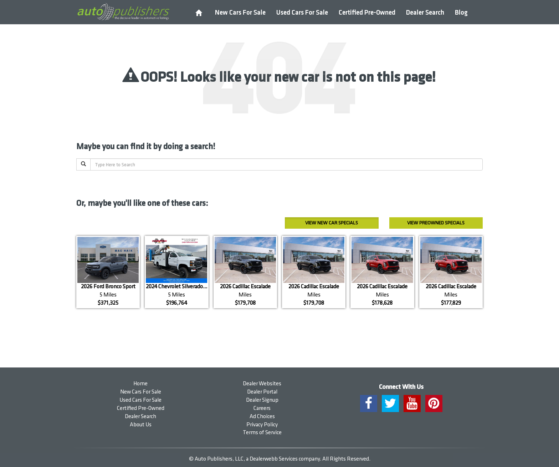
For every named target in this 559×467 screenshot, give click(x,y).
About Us (141, 424)
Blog (461, 13)
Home (140, 383)
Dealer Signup (262, 400)
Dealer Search (425, 13)
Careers (262, 408)
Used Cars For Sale (302, 13)
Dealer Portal (262, 392)
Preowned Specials (436, 223)
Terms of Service (262, 432)
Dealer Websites (262, 383)
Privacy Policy (262, 424)
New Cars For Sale (240, 13)
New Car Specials (331, 223)
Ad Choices (262, 416)
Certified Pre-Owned (367, 13)
